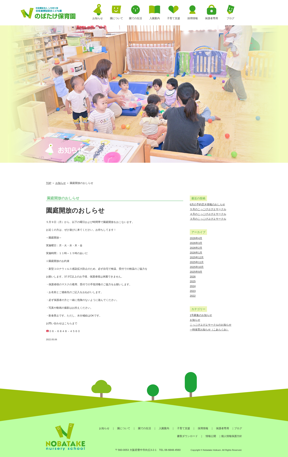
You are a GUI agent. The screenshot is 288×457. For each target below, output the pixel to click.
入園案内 (164, 428)
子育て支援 (183, 428)
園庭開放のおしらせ (63, 198)
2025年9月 (196, 271)
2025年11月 (197, 262)
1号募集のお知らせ (201, 315)
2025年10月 (197, 266)
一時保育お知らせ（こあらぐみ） (209, 329)
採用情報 (203, 428)
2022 (193, 295)
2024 (193, 286)
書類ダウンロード (187, 436)
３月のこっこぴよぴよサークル (208, 218)
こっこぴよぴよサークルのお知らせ (210, 324)
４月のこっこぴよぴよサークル (208, 214)
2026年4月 (196, 238)
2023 (193, 290)
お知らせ (60, 183)
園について (123, 428)
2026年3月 (196, 242)
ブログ (238, 428)
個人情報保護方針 (231, 436)
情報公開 (211, 436)
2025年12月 (197, 257)
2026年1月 (196, 252)
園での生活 (144, 428)
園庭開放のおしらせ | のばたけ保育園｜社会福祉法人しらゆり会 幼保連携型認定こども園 (48, 14)
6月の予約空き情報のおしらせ (207, 204)
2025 (193, 281)
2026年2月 (196, 247)
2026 (193, 276)
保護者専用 (222, 428)
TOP (48, 183)
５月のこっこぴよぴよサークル (208, 209)
